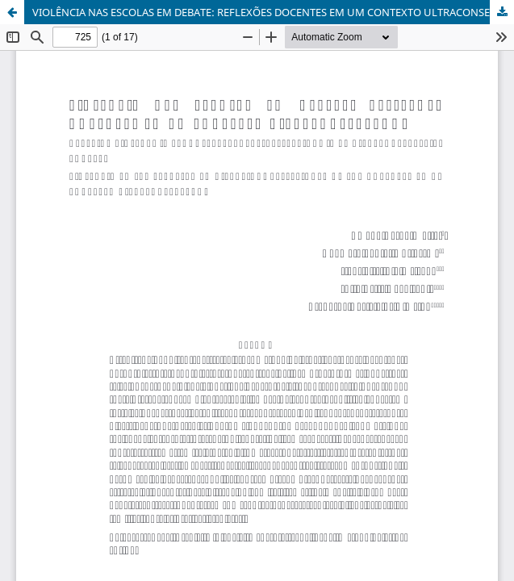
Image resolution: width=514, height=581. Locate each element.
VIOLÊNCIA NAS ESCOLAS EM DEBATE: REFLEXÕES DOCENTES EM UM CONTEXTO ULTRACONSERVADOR (273, 12)
